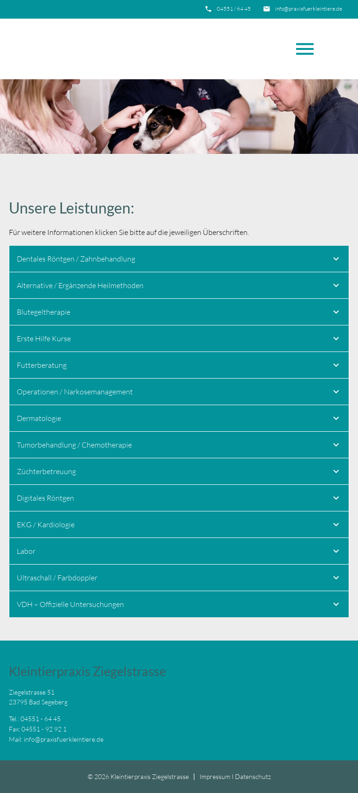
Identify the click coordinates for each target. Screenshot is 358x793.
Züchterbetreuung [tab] (179, 473)
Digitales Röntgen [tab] (179, 499)
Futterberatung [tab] (179, 366)
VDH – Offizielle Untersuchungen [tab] (179, 606)
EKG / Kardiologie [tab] (179, 526)
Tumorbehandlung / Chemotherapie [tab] (179, 446)
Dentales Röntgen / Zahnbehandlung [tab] (179, 260)
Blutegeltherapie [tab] (179, 313)
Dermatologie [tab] (179, 420)
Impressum (215, 776)
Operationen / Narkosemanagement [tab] (179, 393)
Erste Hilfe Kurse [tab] (179, 340)
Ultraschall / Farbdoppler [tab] (179, 579)
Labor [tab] (179, 552)
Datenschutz (253, 776)
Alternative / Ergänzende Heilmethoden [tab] (179, 287)
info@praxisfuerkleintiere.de (308, 8)
